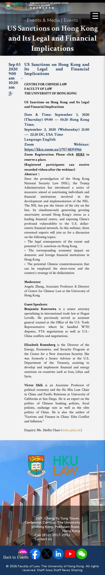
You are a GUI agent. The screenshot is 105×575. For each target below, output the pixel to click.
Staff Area (44, 570)
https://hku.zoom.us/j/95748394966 (53, 149)
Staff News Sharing (68, 570)
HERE (80, 154)
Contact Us (43, 539)
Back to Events (16, 557)
